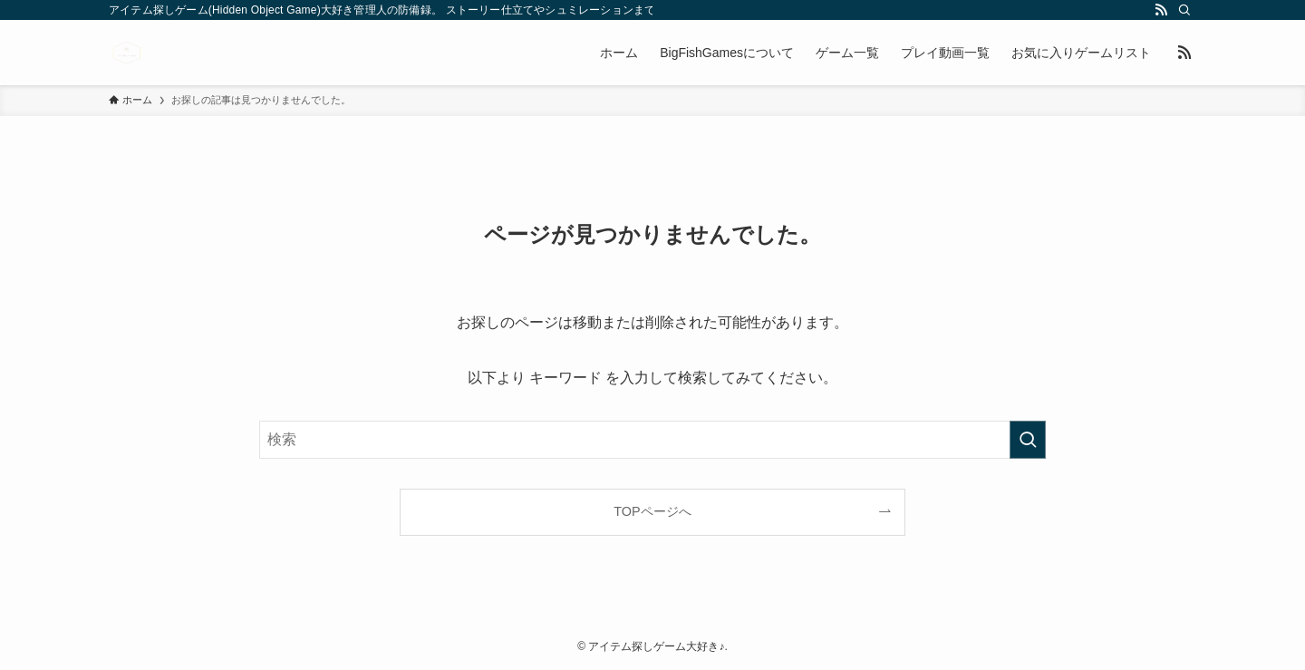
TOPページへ (652, 511)
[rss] (1161, 10)
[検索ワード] (652, 440)
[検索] (1184, 10)
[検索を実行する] (1028, 440)
